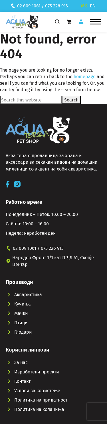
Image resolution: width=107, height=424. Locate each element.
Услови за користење (37, 390)
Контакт (22, 381)
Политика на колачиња (39, 409)
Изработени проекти (36, 372)
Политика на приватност (40, 400)
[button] (95, 22)
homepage (85, 76)
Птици (21, 322)
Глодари (23, 332)
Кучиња (22, 304)
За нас (21, 362)
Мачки (21, 313)
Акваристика (28, 294)
